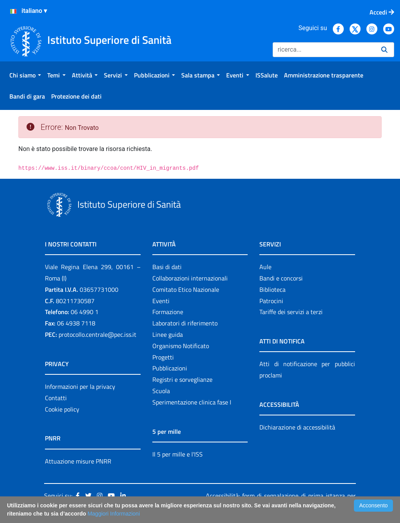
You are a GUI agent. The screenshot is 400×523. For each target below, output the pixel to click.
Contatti (56, 398)
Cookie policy (62, 409)
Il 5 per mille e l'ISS (177, 454)
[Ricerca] (324, 49)
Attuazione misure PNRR (78, 461)
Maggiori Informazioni (114, 513)
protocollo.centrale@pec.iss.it (97, 334)
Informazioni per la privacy (80, 386)
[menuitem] (25, 75)
